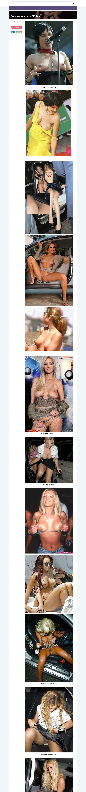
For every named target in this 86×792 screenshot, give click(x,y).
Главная (43, 7)
